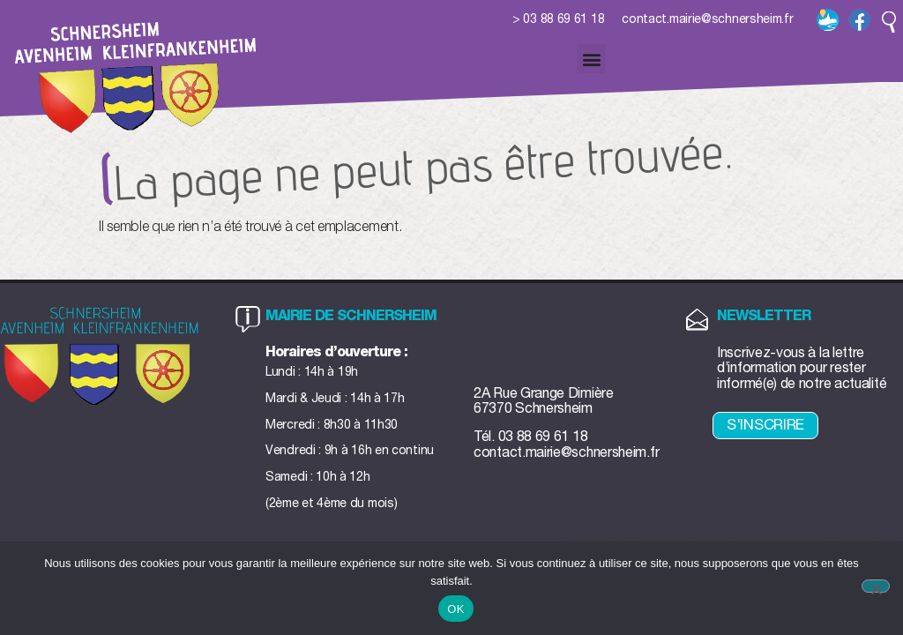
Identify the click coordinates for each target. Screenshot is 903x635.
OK (455, 609)
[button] (889, 22)
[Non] (876, 586)
